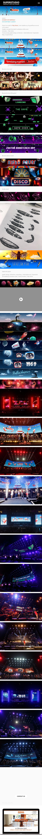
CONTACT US (21, 796)
